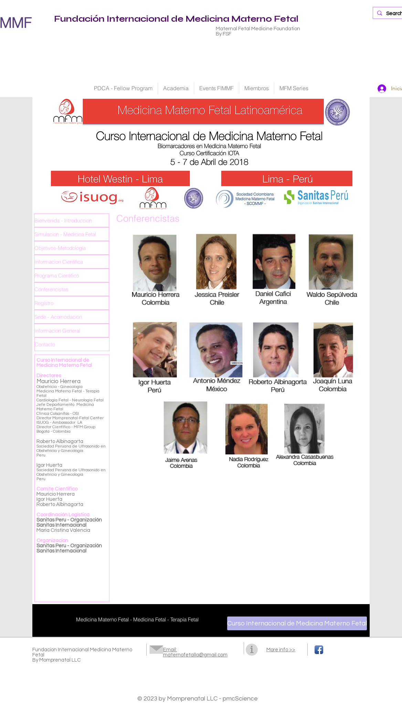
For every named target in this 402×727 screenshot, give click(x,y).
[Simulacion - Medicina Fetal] (71, 234)
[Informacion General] (71, 330)
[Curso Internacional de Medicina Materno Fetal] (297, 623)
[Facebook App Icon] (319, 649)
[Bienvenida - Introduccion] (71, 220)
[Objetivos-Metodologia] (71, 248)
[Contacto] (71, 344)
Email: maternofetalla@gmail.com (195, 652)
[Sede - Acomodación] (71, 317)
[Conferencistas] (71, 289)
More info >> (280, 649)
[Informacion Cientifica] (71, 261)
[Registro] (71, 303)
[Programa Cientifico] (71, 275)
